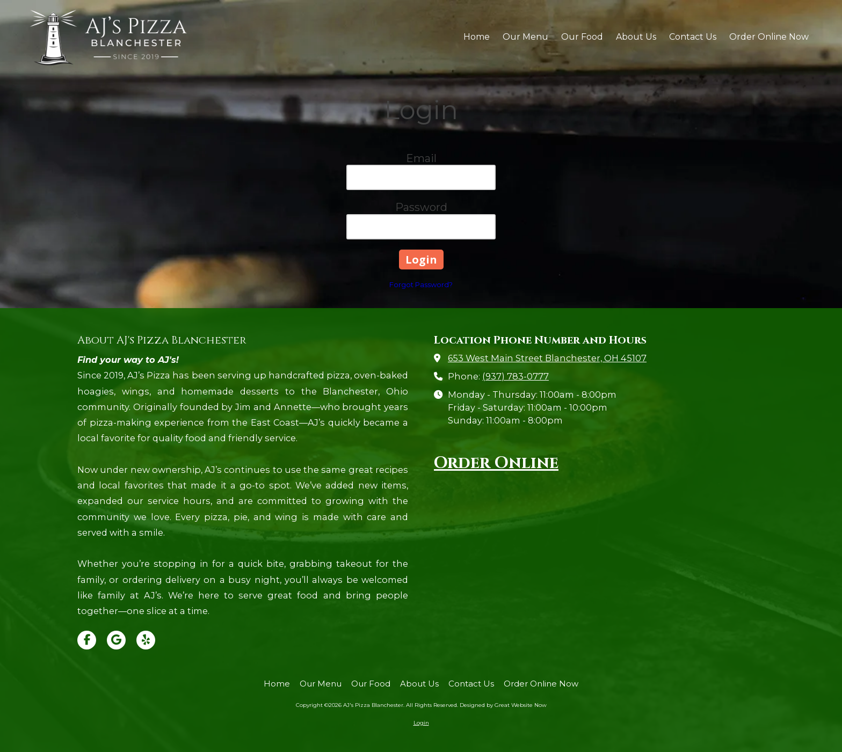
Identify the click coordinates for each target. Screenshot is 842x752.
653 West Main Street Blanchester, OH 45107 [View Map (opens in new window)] (547, 358)
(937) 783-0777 (515, 376)
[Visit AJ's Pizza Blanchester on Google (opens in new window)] (116, 640)
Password (421, 207)
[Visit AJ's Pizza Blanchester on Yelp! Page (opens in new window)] (145, 640)
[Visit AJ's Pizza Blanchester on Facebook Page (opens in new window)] (86, 640)
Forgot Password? (421, 284)
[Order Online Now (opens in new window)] (769, 38)
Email (421, 158)
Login (421, 722)
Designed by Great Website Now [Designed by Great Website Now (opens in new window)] (503, 705)
